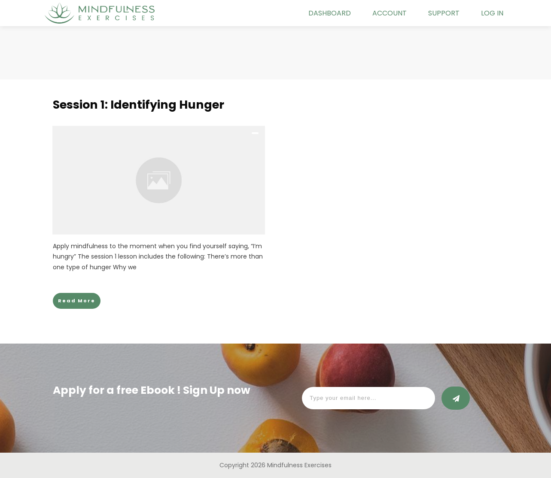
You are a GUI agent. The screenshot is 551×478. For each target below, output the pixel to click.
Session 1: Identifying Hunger (138, 105)
